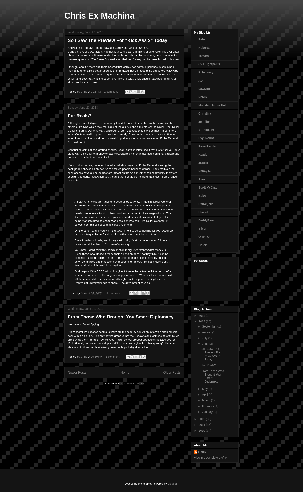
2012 (202, 419)
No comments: (115, 293)
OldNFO (204, 237)
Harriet (203, 212)
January (207, 412)
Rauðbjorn (205, 204)
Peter (202, 39)
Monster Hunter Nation (214, 105)
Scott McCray (207, 187)
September (209, 326)
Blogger (172, 483)
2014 (202, 315)
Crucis (203, 245)
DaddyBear (206, 220)
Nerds (202, 97)
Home (125, 372)
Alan (201, 179)
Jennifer (204, 121)
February (208, 406)
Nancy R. (204, 171)
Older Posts (172, 372)
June (205, 343)
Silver (202, 228)
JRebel (203, 162)
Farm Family (207, 146)
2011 (202, 424)
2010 (202, 430)
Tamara (203, 56)
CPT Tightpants (209, 64)
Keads (202, 154)
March (206, 400)
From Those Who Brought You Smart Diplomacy (121, 316)
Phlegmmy (205, 72)
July (205, 338)
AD (200, 80)
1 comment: (111, 91)
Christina (204, 113)
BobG (202, 195)
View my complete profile (210, 457)
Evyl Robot (206, 138)
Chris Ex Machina (99, 15)
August (207, 332)
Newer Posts (77, 372)
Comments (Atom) (132, 383)
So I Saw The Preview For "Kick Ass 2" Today (117, 40)
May (205, 389)
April (205, 394)
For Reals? (80, 115)
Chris (202, 452)
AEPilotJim (206, 130)
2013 (202, 321)
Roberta (204, 47)
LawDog (204, 88)
